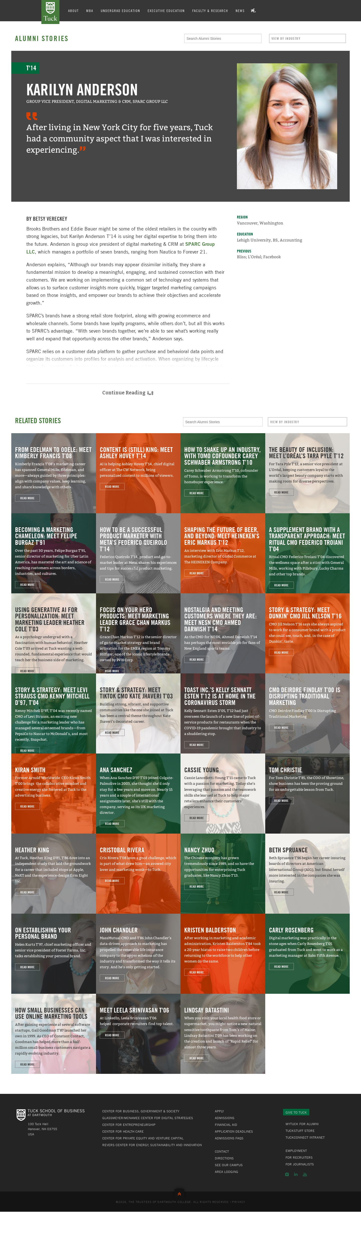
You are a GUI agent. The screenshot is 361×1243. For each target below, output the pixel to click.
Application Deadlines (234, 1131)
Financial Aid (226, 1125)
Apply (219, 1111)
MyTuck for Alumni (302, 1124)
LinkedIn (296, 1174)
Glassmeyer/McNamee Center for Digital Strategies (147, 1118)
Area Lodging (226, 1172)
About (73, 10)
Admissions (224, 1118)
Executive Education (166, 10)
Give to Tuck (296, 1112)
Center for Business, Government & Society (140, 1111)
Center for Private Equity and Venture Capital (143, 1138)
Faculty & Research (210, 10)
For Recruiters (299, 1157)
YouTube (305, 1174)
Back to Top (180, 1193)
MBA (89, 10)
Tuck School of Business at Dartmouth (50, 12)
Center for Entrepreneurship (128, 1125)
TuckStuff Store (300, 1131)
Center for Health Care (123, 1131)
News (240, 10)
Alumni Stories (42, 38)
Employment (296, 1151)
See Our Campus (229, 1165)
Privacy (238, 1201)
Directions (224, 1158)
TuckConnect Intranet (305, 1137)
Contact (222, 1151)
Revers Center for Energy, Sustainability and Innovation (152, 1145)
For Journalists (300, 1164)
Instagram (287, 1174)
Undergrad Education (120, 10)
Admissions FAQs (229, 1138)
